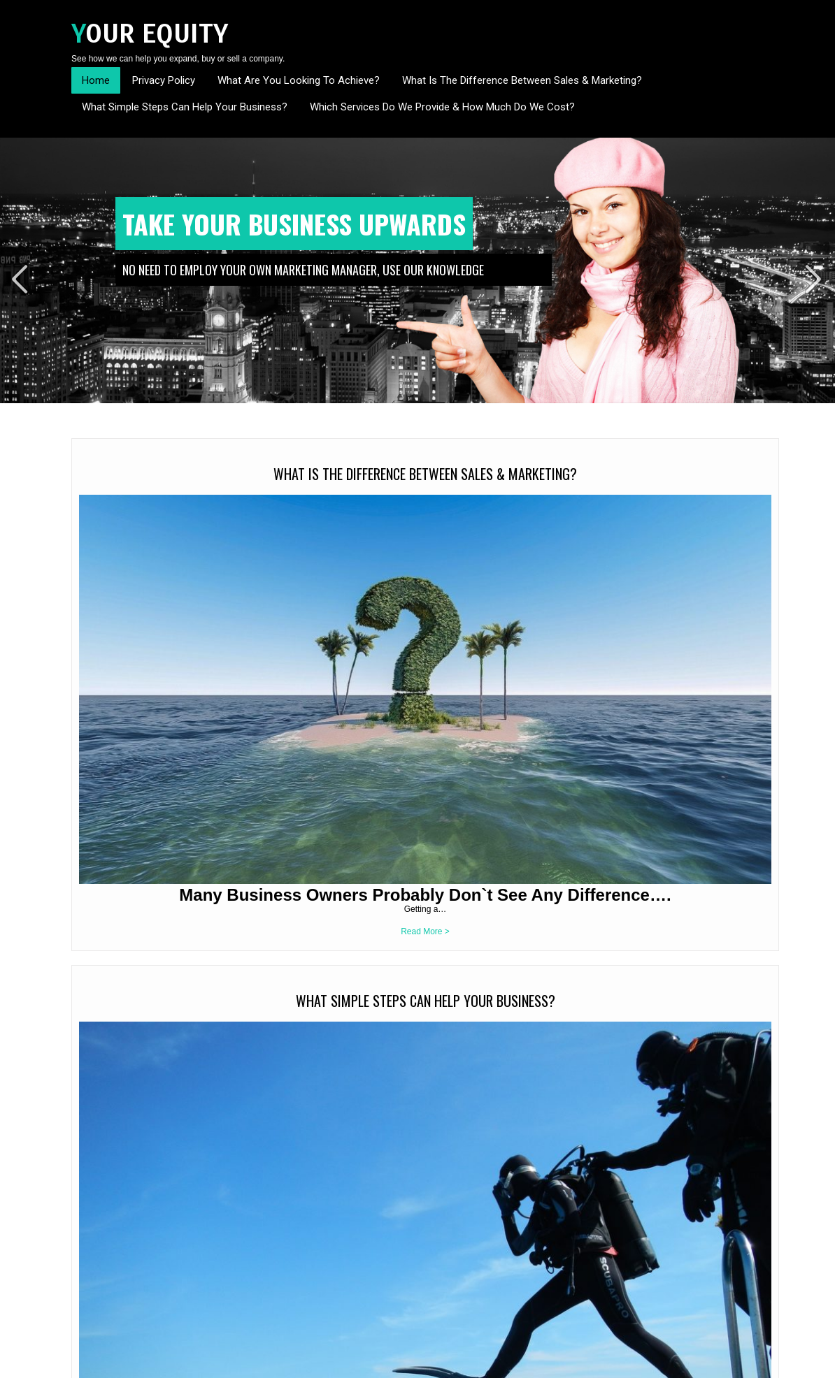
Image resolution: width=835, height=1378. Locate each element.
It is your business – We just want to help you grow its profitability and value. (145, 946)
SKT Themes (237, 1363)
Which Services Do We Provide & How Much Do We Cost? (442, 107)
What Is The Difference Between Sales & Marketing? (522, 80)
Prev (20, 278)
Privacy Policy (163, 80)
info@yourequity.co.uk (138, 1314)
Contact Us (705, 1363)
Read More (163, 1020)
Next (815, 278)
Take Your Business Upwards (294, 223)
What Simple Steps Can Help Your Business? (184, 107)
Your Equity (149, 33)
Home (96, 80)
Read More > (153, 709)
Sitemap (748, 1363)
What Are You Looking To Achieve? (298, 80)
